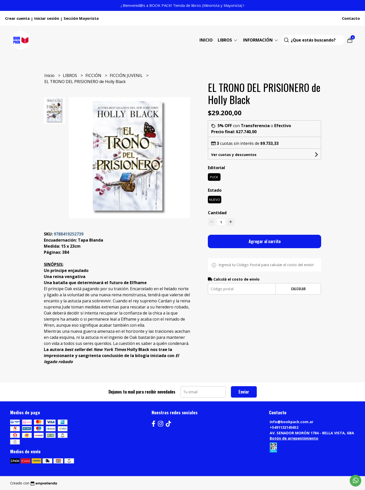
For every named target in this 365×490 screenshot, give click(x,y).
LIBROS (228, 40)
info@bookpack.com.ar (291, 421)
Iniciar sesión (46, 18)
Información (261, 40)
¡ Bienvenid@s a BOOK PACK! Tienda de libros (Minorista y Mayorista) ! (182, 5)
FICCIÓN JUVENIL (127, 75)
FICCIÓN (93, 75)
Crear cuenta (17, 18)
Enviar (244, 392)
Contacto (351, 18)
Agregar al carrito (265, 241)
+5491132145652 (284, 427)
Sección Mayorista (81, 18)
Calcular (298, 288)
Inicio (206, 40)
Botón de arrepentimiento (294, 438)
